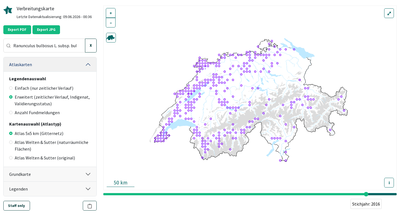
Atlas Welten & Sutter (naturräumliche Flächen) (48, 145)
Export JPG (46, 29)
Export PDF (17, 29)
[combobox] (44, 45)
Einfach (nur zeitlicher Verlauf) (41, 88)
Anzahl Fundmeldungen (34, 112)
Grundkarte (20, 174)
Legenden (18, 189)
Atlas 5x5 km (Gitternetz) (36, 133)
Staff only (16, 205)
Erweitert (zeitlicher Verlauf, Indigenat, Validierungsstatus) (49, 100)
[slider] (366, 194)
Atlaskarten (20, 64)
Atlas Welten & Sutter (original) (42, 158)
